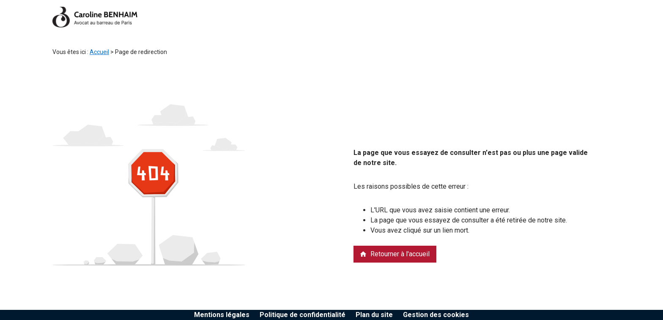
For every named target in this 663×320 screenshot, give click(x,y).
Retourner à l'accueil (394, 254)
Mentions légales (221, 315)
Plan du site (374, 315)
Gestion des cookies (436, 315)
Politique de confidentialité (302, 315)
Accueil (99, 52)
